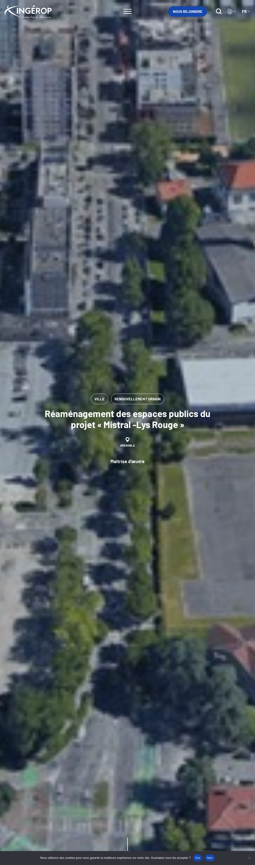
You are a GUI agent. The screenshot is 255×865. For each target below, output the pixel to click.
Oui (197, 858)
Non (210, 858)
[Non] (249, 858)
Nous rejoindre (187, 11)
